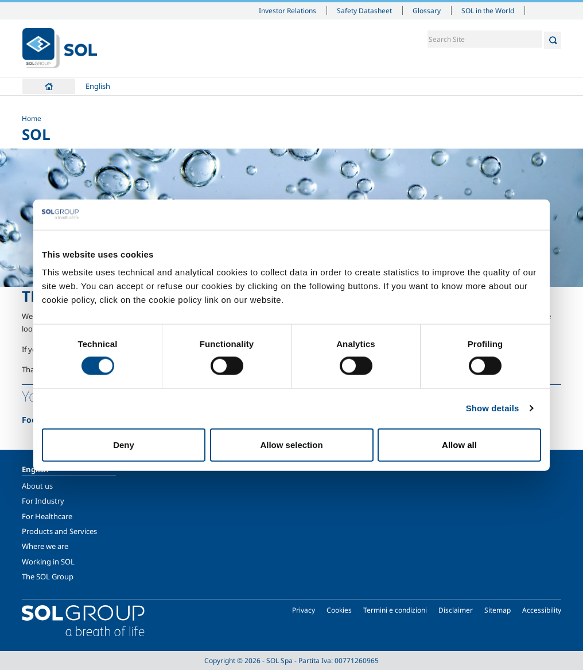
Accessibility (541, 610)
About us (37, 486)
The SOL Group (47, 576)
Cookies (339, 610)
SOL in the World (487, 10)
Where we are (45, 546)
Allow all (459, 444)
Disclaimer (455, 610)
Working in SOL (48, 561)
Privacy (303, 610)
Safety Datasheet (364, 10)
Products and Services (59, 531)
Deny (123, 444)
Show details (492, 408)
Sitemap (497, 610)
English (97, 86)
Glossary (427, 10)
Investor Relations (287, 10)
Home (48, 86)
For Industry (43, 501)
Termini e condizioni (395, 610)
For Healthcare (47, 516)
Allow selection (291, 444)
